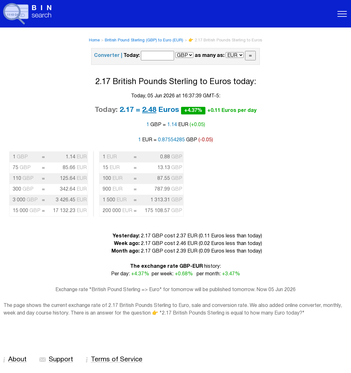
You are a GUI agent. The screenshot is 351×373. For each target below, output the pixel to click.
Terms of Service (116, 360)
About (17, 360)
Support (61, 360)
